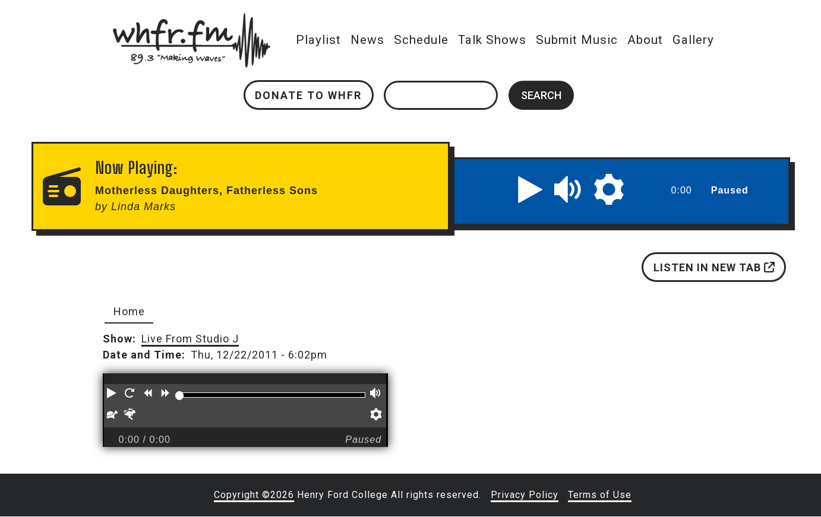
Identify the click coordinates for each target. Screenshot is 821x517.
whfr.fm (191, 21)
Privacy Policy (524, 494)
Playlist (318, 40)
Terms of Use (599, 494)
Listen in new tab (713, 267)
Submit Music (577, 40)
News (367, 40)
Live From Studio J (190, 338)
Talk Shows (492, 40)
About (645, 40)
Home (129, 311)
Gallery (693, 40)
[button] (530, 189)
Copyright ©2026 (254, 494)
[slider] (179, 395)
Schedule (421, 40)
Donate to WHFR (308, 95)
